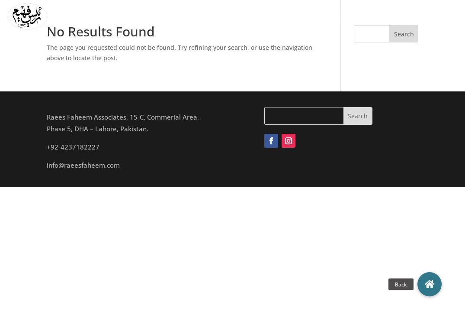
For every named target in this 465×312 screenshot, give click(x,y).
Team (204, 16)
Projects (269, 16)
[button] (429, 284)
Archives (307, 16)
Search (404, 34)
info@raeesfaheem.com (83, 165)
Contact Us (379, 16)
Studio (235, 16)
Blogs (341, 16)
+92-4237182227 (73, 147)
